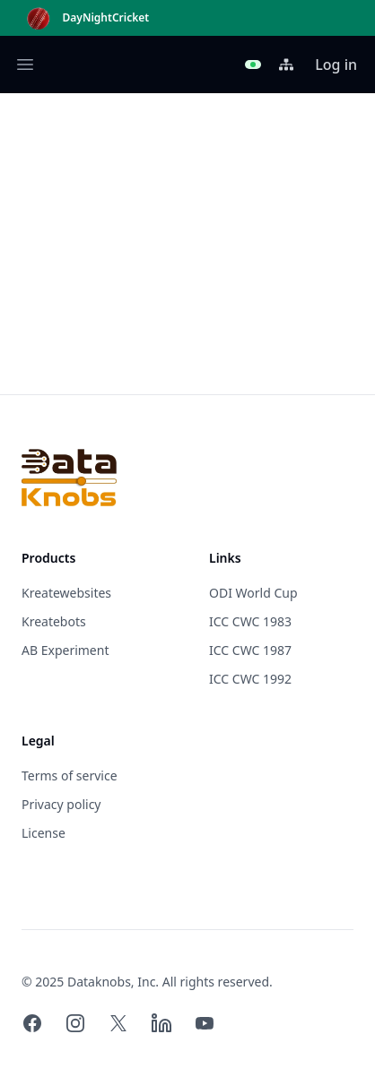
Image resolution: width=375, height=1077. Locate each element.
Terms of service (70, 775)
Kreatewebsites (66, 592)
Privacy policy (61, 804)
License (43, 832)
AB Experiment (65, 650)
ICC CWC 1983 (250, 621)
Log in (336, 64)
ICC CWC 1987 (250, 650)
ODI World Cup (253, 592)
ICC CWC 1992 (250, 678)
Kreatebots (54, 621)
